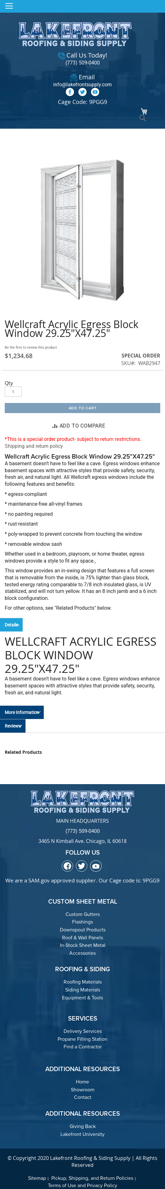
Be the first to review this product (31, 347)
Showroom (82, 1089)
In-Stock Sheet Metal (82, 945)
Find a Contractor (83, 1046)
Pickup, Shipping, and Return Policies (92, 1178)
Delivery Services (83, 1031)
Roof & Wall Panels (82, 937)
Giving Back (83, 1126)
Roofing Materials (83, 981)
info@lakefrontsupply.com (82, 85)
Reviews (13, 726)
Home (82, 1081)
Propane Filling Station (82, 1039)
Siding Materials (82, 989)
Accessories (82, 953)
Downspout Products (82, 929)
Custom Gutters (82, 914)
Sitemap (37, 1178)
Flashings (82, 921)
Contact (82, 1097)
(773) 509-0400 (82, 63)
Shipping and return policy (34, 446)
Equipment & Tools (82, 997)
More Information (22, 712)
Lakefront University (82, 1134)
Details (11, 624)
